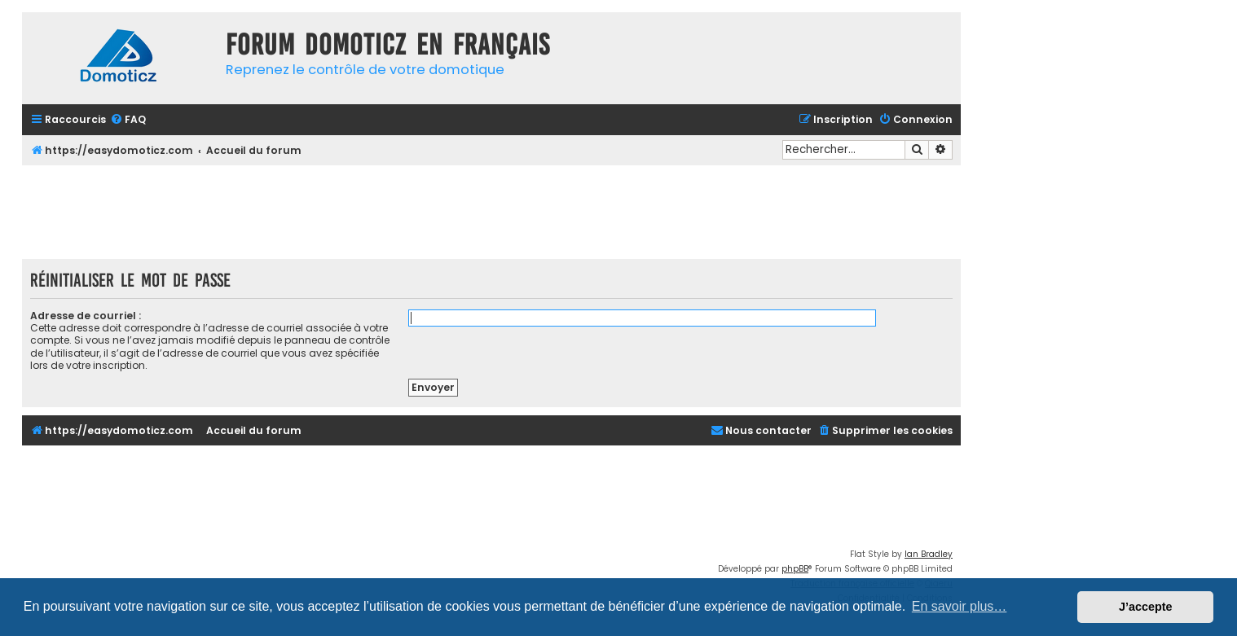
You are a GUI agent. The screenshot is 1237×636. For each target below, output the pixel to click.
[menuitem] (128, 120)
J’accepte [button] (1146, 606)
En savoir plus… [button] (959, 606)
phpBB (794, 569)
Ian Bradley (929, 554)
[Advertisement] (491, 210)
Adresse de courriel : (85, 315)
